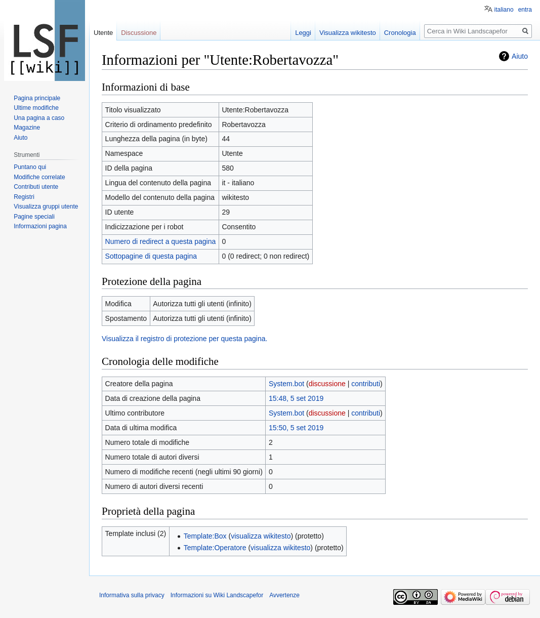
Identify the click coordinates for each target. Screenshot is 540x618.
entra (525, 9)
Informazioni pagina (40, 226)
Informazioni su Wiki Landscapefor (217, 595)
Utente (103, 32)
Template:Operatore (215, 548)
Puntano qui (30, 167)
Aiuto (520, 56)
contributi (365, 384)
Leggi (303, 32)
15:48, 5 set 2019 (296, 398)
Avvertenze (284, 595)
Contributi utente (36, 186)
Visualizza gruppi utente (46, 206)
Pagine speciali (34, 216)
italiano (504, 9)
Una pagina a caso (39, 117)
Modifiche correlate (39, 177)
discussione (327, 384)
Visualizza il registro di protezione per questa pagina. (184, 339)
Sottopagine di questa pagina (151, 256)
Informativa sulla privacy (131, 595)
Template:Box (205, 536)
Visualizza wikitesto (347, 32)
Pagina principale (37, 98)
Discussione (138, 32)
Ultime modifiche (36, 107)
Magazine (27, 127)
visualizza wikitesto (260, 536)
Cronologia (400, 32)
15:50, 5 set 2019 (296, 428)
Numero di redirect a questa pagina (160, 241)
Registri (24, 196)
